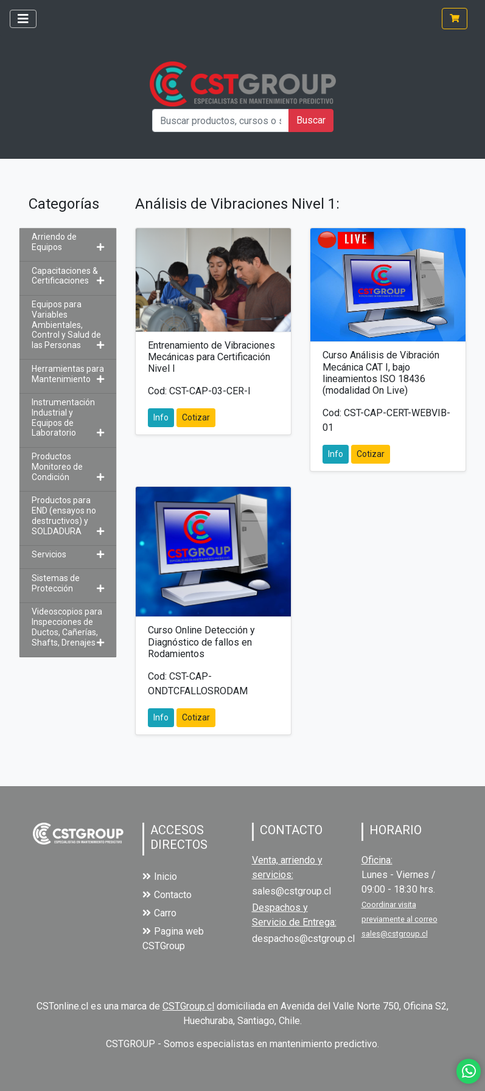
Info (161, 417)
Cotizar (196, 417)
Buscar (311, 120)
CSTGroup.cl (188, 1006)
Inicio (159, 876)
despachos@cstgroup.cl (303, 938)
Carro (159, 913)
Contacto (167, 895)
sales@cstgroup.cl (291, 891)
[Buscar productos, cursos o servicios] (220, 120)
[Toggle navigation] (23, 19)
